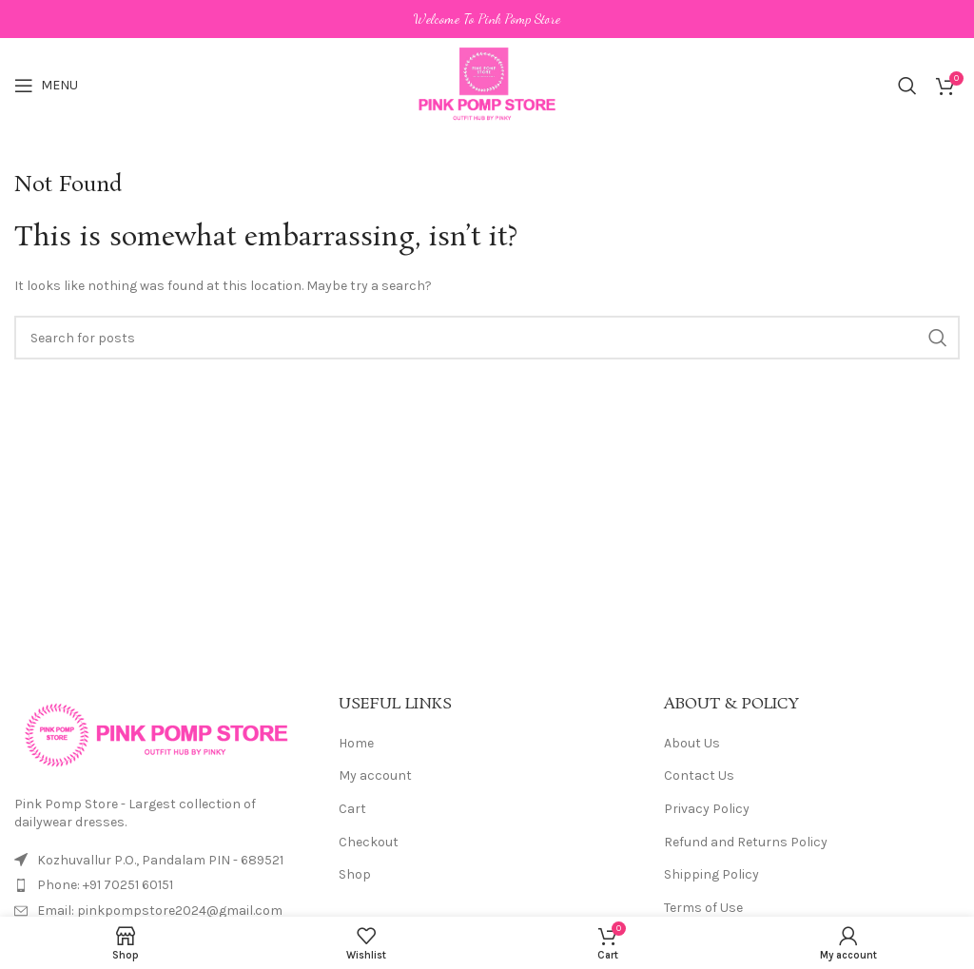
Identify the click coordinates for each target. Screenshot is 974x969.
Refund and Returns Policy (746, 842)
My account (375, 775)
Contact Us (699, 775)
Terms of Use (703, 908)
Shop (355, 874)
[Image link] (157, 734)
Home (356, 743)
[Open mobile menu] (46, 86)
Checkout (369, 842)
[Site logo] (487, 84)
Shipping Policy (711, 874)
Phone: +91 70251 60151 (105, 885)
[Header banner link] (487, 19)
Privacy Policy (707, 809)
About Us (692, 743)
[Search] (907, 86)
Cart (352, 809)
